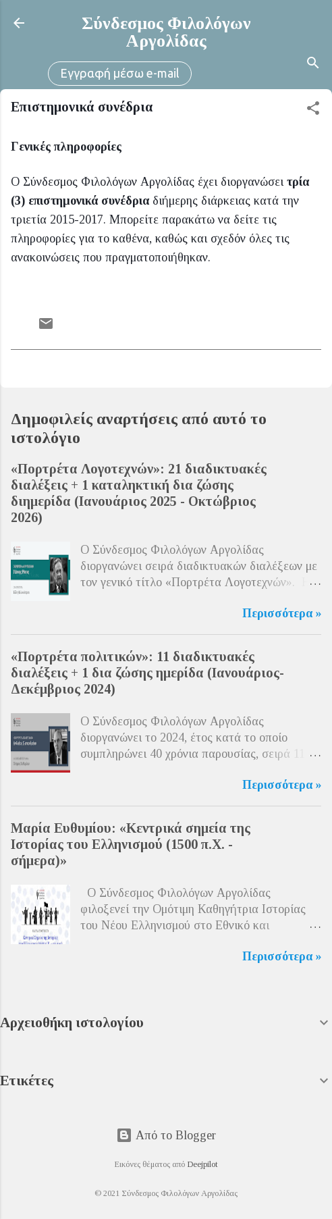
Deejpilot (202, 1164)
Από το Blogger (166, 1135)
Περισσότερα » (281, 613)
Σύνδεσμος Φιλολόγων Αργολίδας (166, 32)
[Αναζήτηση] (313, 64)
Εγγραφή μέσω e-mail (119, 73)
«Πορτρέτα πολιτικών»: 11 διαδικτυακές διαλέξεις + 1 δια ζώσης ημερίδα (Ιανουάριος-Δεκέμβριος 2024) (147, 672)
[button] (313, 110)
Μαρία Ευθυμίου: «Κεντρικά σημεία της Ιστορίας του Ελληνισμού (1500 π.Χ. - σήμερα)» (130, 844)
